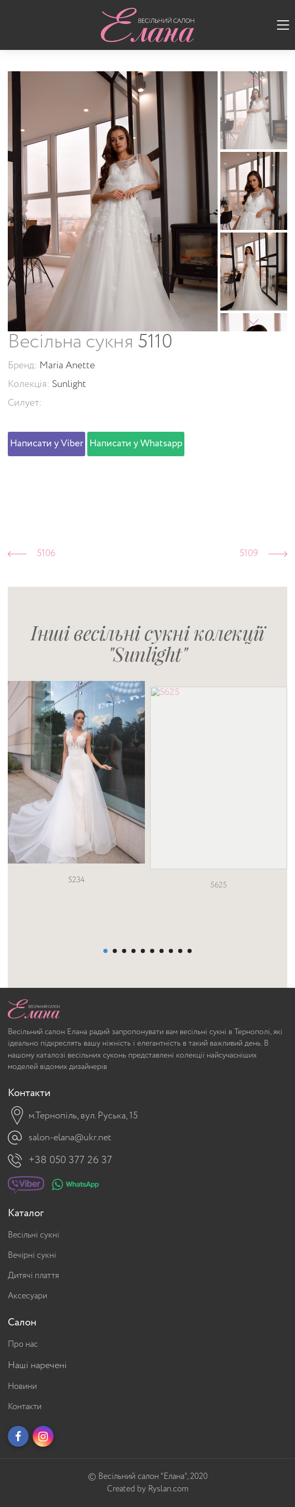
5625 (218, 907)
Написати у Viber (46, 443)
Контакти (25, 1407)
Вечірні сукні (32, 1255)
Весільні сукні (33, 1235)
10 (189, 951)
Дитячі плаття (33, 1276)
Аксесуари (27, 1296)
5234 (76, 894)
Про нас (23, 1344)
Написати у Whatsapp (135, 443)
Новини (22, 1387)
